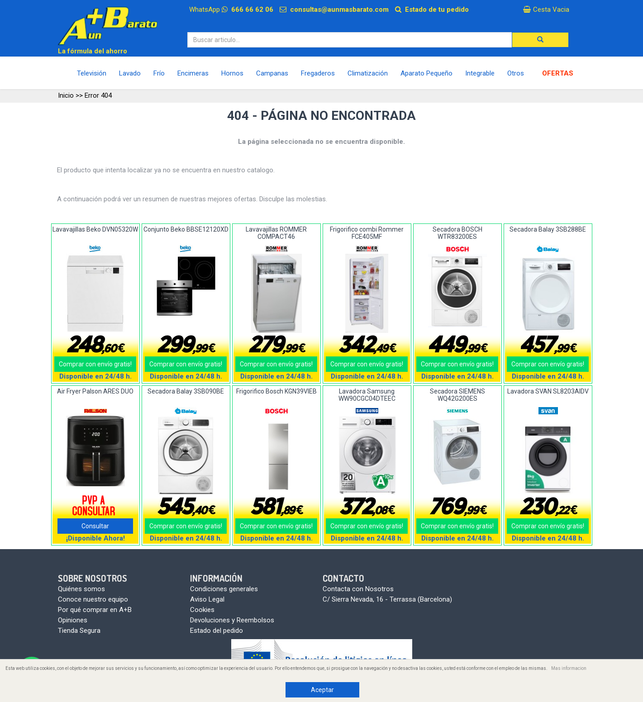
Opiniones (72, 620)
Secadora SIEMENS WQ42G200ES (457, 395)
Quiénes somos (81, 589)
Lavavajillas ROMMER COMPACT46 (276, 233)
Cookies (202, 610)
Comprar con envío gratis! (95, 364)
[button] (540, 39)
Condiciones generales (224, 589)
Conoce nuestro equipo (93, 599)
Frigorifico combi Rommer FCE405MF (367, 233)
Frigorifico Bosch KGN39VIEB (276, 391)
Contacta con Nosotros (358, 589)
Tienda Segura (79, 630)
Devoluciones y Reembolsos (232, 620)
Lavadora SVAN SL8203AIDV (548, 391)
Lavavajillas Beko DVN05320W (95, 229)
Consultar (95, 526)
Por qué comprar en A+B (95, 610)
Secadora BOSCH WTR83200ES (457, 233)
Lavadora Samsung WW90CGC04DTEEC (366, 395)
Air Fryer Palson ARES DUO (95, 391)
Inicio (66, 95)
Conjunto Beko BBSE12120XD (186, 229)
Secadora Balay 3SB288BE (548, 229)
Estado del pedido (216, 630)
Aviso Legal (207, 599)
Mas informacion (568, 668)
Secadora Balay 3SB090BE (186, 391)
